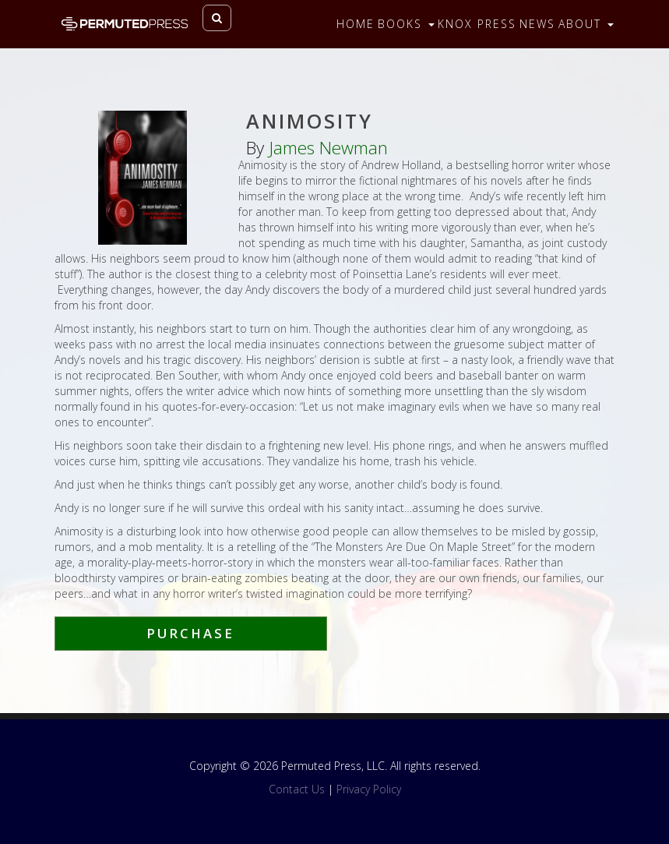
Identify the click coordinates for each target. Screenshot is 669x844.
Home (355, 23)
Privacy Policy (368, 789)
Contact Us (297, 789)
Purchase (190, 633)
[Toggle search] (216, 18)
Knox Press (477, 23)
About (586, 23)
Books (406, 23)
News (537, 23)
